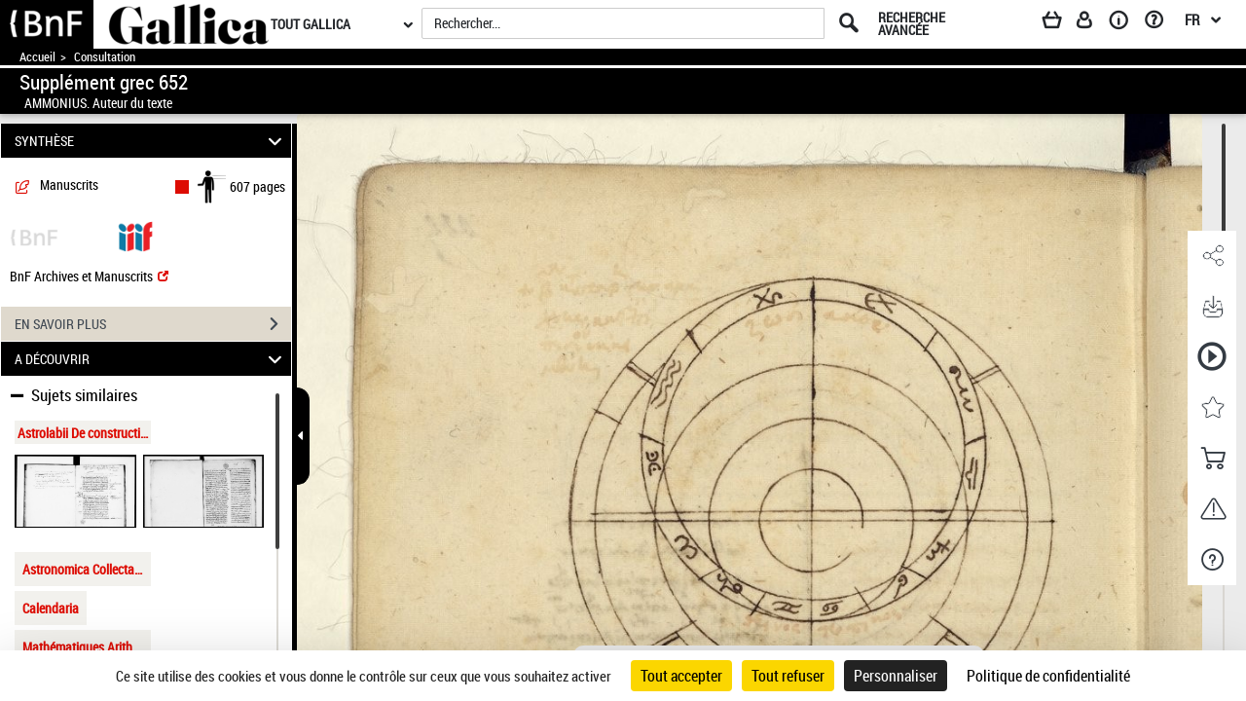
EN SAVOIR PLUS (153, 324)
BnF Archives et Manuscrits (89, 276)
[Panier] (1061, 23)
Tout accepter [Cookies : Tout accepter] (681, 675)
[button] (1212, 256)
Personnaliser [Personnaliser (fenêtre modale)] (895, 675)
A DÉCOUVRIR (151, 359)
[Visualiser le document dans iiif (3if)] (135, 235)
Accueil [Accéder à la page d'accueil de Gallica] (37, 57)
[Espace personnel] (1093, 23)
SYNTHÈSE (151, 141)
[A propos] (1125, 23)
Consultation (104, 57)
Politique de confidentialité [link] (1048, 675)
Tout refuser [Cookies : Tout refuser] (788, 675)
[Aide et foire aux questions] (1161, 23)
